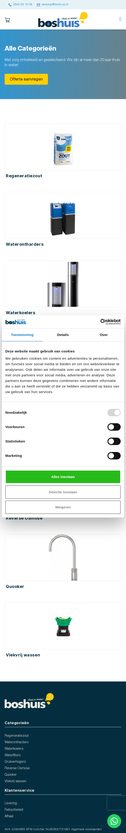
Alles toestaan (63, 477)
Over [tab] (104, 335)
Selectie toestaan (63, 492)
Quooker (11, 774)
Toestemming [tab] (22, 335)
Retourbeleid (14, 809)
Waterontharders (16, 742)
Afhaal (9, 816)
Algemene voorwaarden (86, 829)
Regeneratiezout (17, 735)
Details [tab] (63, 335)
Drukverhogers (15, 761)
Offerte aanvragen (26, 79)
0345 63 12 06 (20, 4)
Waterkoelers (14, 748)
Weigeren (63, 507)
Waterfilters (13, 755)
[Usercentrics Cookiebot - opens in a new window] (100, 322)
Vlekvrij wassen (15, 781)
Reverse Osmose (17, 768)
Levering (11, 803)
